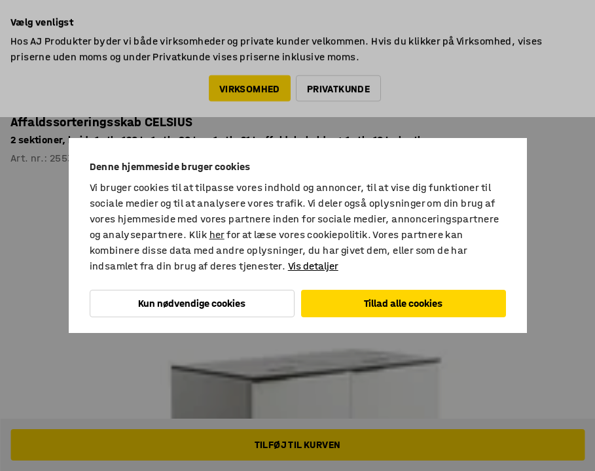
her (217, 234)
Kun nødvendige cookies (191, 303)
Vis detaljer (313, 266)
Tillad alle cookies (403, 303)
